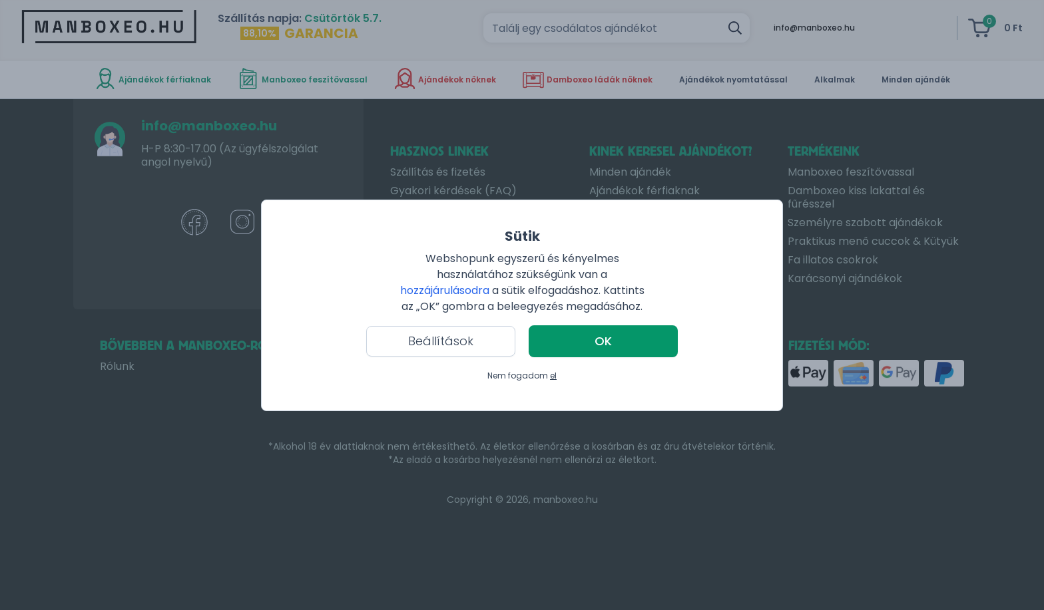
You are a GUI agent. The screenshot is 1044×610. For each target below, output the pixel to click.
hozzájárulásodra (446, 290)
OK (603, 341)
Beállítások (440, 341)
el (553, 375)
